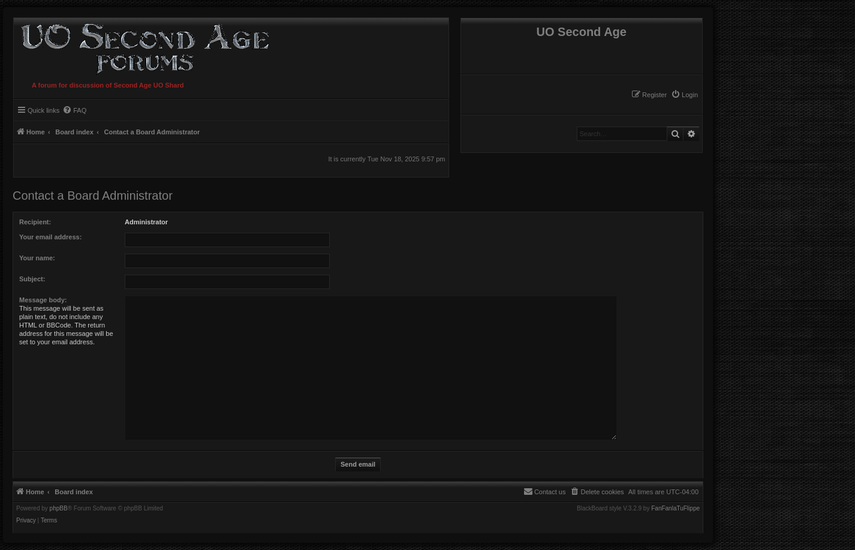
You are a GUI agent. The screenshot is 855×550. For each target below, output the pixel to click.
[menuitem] (684, 95)
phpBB (59, 509)
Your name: (37, 258)
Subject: (32, 278)
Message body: (43, 299)
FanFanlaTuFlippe (675, 509)
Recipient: (35, 222)
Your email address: (50, 237)
